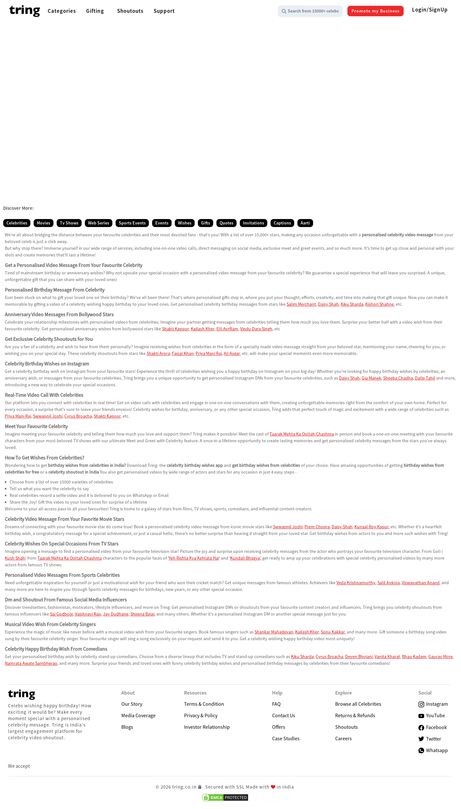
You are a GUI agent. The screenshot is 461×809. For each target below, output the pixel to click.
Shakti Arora (158, 353)
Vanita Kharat (387, 656)
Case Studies (286, 738)
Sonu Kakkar (333, 632)
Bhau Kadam (414, 656)
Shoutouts (346, 727)
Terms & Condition (204, 704)
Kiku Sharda (352, 304)
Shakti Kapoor (175, 329)
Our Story (131, 704)
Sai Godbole (61, 614)
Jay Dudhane (115, 614)
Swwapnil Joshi (47, 416)
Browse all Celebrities (358, 704)
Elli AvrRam (227, 329)
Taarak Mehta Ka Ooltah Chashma (302, 434)
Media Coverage (138, 715)
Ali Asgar (232, 353)
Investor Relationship (207, 727)
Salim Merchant (301, 304)
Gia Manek (371, 378)
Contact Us (283, 715)
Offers (278, 727)
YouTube (431, 715)
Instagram (433, 704)
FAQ (276, 704)
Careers (343, 738)
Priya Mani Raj (209, 353)
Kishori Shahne (379, 304)
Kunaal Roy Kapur (371, 527)
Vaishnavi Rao (88, 614)
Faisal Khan (183, 353)
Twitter (429, 738)
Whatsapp (433, 750)
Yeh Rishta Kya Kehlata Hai (194, 558)
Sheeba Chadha (398, 378)
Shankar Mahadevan (274, 632)
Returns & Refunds (355, 715)
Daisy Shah (328, 304)
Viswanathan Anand (421, 582)
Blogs (127, 727)
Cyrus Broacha (78, 416)
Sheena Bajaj (142, 614)
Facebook (432, 727)
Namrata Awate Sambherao (31, 663)
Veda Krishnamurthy (356, 582)
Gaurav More (440, 656)
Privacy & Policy (200, 715)
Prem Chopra (317, 527)
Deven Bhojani (359, 656)
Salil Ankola (388, 582)
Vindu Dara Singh (256, 329)
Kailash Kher (202, 329)
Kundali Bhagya (245, 558)
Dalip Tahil (425, 378)
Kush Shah (15, 558)
